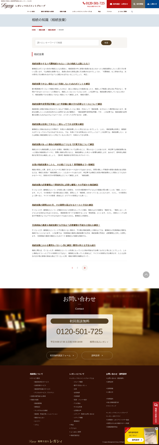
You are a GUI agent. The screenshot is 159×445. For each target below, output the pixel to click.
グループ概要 (78, 382)
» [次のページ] (84, 267)
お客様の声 (77, 410)
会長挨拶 (77, 392)
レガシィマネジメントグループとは (82, 11)
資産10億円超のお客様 (47, 11)
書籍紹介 (77, 421)
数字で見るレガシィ (80, 385)
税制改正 (37, 407)
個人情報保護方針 (113, 402)
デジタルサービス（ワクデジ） (44, 392)
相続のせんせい (39, 417)
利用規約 (110, 399)
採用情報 (110, 388)
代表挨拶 (77, 396)
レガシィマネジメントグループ (117, 412)
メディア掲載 (78, 417)
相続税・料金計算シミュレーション (46, 414)
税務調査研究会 (112, 427)
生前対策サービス (40, 385)
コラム (36, 425)
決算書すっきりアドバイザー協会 (118, 420)
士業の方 (110, 392)
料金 (99, 11)
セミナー (37, 421)
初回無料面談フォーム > (62, 355)
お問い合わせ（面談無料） (116, 378)
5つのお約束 (78, 407)
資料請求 (135, 440)
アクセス (109, 11)
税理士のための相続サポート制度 (118, 423)
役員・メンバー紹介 (80, 399)
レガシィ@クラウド (113, 416)
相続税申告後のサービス (42, 389)
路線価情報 (38, 403)
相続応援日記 (75, 435)
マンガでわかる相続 (40, 410)
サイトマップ (111, 406)
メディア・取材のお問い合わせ (84, 414)
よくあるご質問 (122, 11)
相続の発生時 (52, 30)
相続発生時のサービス (41, 382)
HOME (34, 30)
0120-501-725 (95, 3)
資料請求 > (97, 355)
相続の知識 (63, 11)
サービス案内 (31, 11)
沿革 (75, 389)
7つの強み (77, 403)
